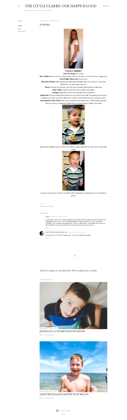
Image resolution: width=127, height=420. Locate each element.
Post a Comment (49, 335)
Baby (19, 29)
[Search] (106, 6)
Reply (47, 228)
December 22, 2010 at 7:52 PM (58, 216)
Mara (47, 217)
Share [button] (20, 21)
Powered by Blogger (63, 410)
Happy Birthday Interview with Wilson (64, 394)
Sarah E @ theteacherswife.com (57, 232)
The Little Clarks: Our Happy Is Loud (60, 6)
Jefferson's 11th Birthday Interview (62, 331)
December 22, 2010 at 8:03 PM (77, 232)
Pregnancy (21, 31)
